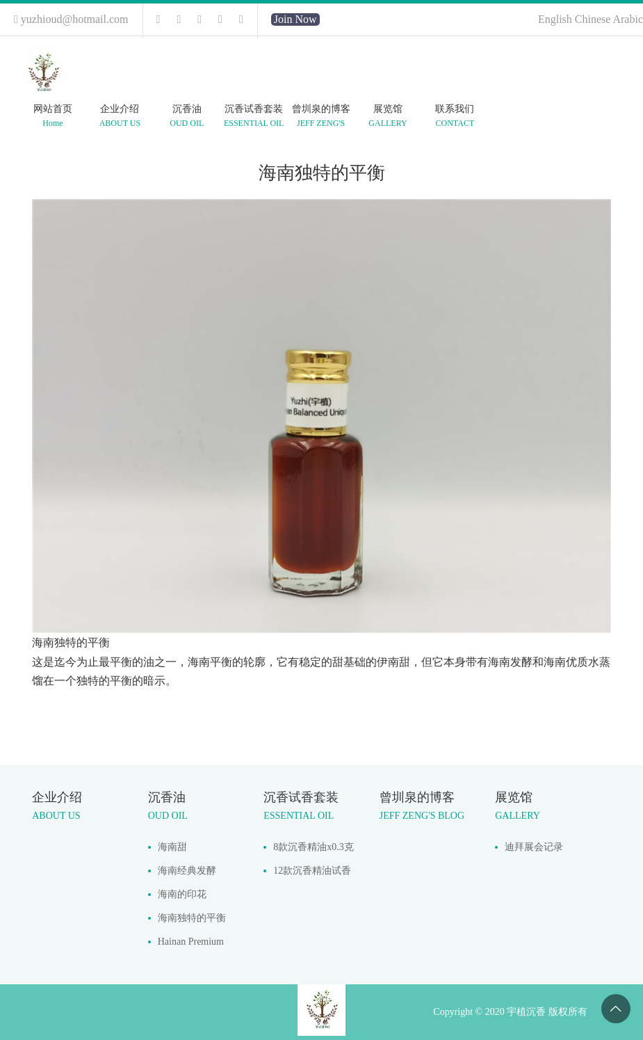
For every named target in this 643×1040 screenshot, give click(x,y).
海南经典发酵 (187, 870)
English (556, 19)
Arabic (627, 19)
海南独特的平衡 (192, 918)
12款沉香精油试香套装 (312, 874)
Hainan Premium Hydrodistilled (191, 945)
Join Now (295, 19)
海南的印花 (182, 894)
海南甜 (172, 847)
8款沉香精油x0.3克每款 (313, 850)
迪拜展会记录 (534, 847)
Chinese (594, 19)
